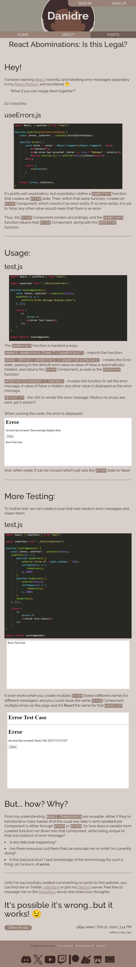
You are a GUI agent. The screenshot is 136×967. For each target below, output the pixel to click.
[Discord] (26, 956)
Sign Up (119, 3)
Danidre (68, 15)
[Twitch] (61, 956)
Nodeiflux (47, 889)
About (68, 34)
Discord (84, 884)
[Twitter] (38, 956)
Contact (101, 943)
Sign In (85, 3)
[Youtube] (50, 956)
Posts (113, 34)
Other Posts (18, 924)
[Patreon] (74, 956)
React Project (26, 84)
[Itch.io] (97, 956)
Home (22, 34)
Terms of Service (84, 943)
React (40, 79)
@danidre (51, 884)
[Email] (109, 956)
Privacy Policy (65, 943)
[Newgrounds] (85, 956)
